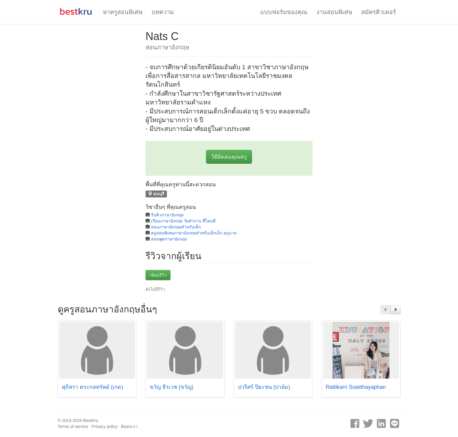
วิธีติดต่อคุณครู (229, 157)
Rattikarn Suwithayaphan (356, 387)
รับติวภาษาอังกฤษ (167, 214)
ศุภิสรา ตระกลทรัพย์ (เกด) (92, 387)
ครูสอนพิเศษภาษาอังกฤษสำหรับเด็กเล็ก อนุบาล (194, 233)
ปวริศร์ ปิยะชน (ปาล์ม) (264, 387)
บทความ (163, 12)
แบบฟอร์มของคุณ (283, 12)
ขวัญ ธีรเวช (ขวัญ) (171, 387)
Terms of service (73, 426)
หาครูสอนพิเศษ (123, 12)
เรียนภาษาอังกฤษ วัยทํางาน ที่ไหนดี (183, 220)
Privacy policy (105, 426)
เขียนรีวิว (158, 275)
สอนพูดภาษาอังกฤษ (169, 239)
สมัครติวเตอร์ (378, 12)
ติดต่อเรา (129, 426)
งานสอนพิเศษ (334, 12)
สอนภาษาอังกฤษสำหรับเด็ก (176, 227)
